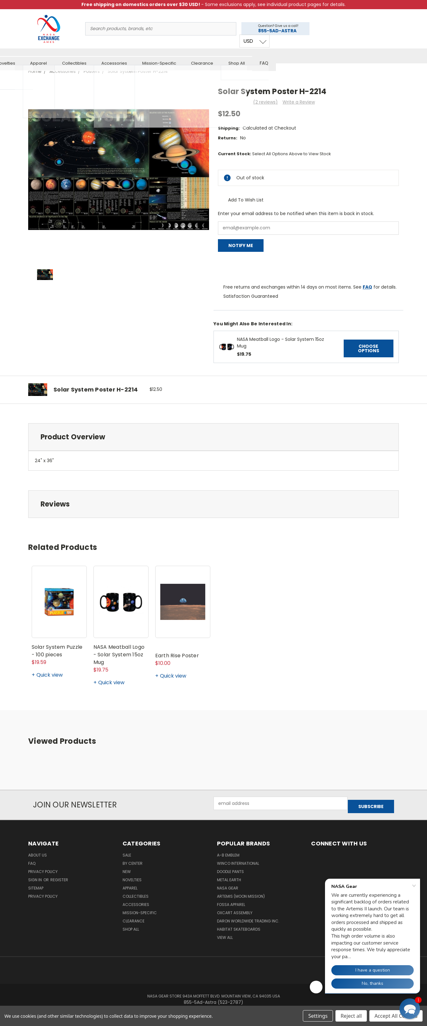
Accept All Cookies (395, 1015)
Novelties (128, 55)
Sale (40, 55)
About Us (37, 851)
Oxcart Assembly (234, 908)
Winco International (238, 859)
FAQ (387, 55)
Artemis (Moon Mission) (241, 892)
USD (372, 34)
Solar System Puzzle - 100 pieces (57, 649)
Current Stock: (274, 153)
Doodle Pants (230, 867)
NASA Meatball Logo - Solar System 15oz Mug (119, 653)
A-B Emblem (228, 851)
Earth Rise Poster (177, 654)
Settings (318, 1015)
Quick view (49, 674)
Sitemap (35, 884)
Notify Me (240, 244)
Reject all (351, 1015)
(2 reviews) (265, 101)
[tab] (213, 435)
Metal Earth (229, 875)
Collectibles (197, 55)
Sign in (35, 875)
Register (59, 875)
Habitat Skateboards (238, 925)
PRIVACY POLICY (43, 892)
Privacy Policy (43, 867)
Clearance (325, 55)
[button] (409, 1008)
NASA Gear (227, 884)
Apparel (161, 55)
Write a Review (299, 101)
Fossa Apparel (231, 900)
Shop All (360, 55)
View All (225, 933)
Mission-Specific (282, 55)
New (99, 55)
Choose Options (368, 347)
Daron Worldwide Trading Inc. (248, 917)
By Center (70, 55)
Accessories (237, 55)
